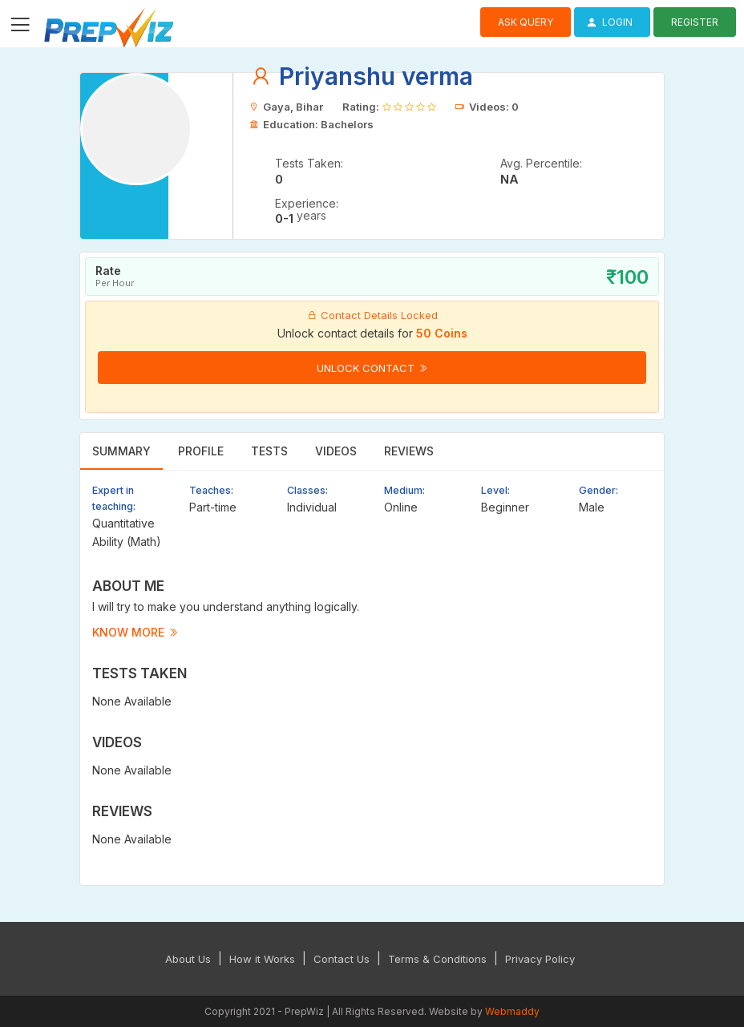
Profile (201, 451)
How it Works (262, 958)
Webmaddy (512, 1011)
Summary (121, 451)
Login (607, 22)
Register (694, 22)
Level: (495, 490)
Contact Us (341, 958)
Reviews (409, 451)
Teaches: (211, 490)
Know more (135, 632)
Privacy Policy (540, 958)
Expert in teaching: (113, 498)
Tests (269, 451)
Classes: (307, 490)
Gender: (598, 490)
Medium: (404, 490)
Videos (336, 451)
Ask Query (525, 22)
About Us (188, 958)
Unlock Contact (372, 368)
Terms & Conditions (437, 958)
